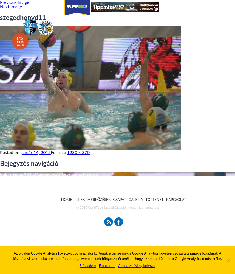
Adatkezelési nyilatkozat (136, 266)
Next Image (11, 6)
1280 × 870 (78, 152)
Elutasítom (107, 266)
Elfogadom (88, 266)
